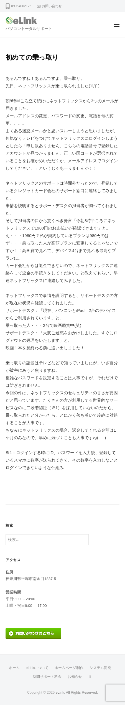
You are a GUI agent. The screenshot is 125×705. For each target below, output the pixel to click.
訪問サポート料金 (47, 677)
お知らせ (75, 677)
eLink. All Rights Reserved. (77, 692)
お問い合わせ (52, 6)
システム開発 (100, 668)
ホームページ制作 (69, 668)
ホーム (14, 668)
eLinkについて (37, 668)
